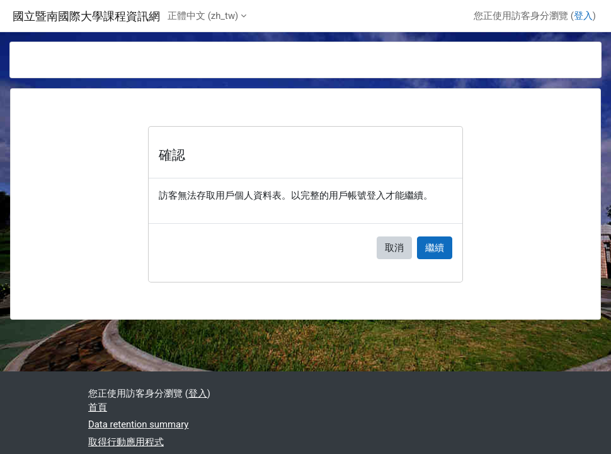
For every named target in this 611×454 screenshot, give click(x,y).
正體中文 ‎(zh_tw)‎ (203, 15)
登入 (583, 15)
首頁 (97, 407)
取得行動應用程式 (126, 442)
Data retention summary (138, 424)
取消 (394, 247)
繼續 (434, 247)
